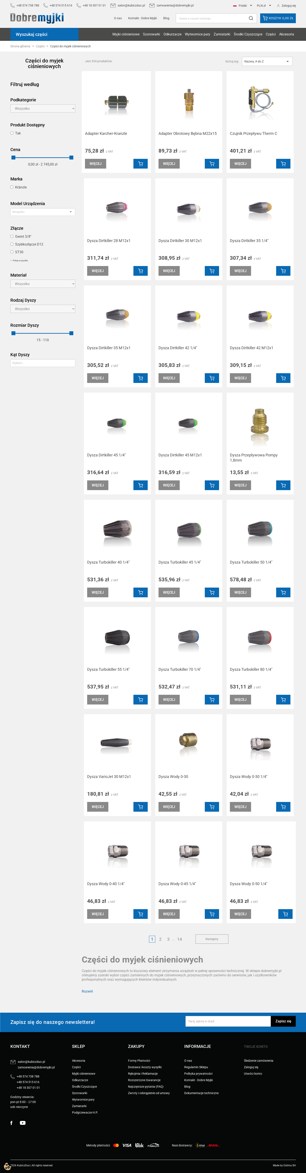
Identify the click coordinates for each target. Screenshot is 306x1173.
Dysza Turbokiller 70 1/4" (180, 669)
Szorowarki (151, 34)
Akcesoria (286, 34)
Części (271, 34)
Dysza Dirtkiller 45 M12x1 (180, 455)
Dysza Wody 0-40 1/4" (106, 883)
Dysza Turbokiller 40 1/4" (108, 562)
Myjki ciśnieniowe (125, 34)
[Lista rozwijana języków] (243, 5)
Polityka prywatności (198, 1073)
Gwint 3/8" (23, 236)
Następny (211, 939)
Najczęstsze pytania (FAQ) (145, 1086)
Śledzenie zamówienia (258, 1060)
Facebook (15, 1123)
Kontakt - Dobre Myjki (198, 1080)
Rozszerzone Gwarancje (144, 1080)
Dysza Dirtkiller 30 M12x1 (180, 240)
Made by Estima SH (284, 1165)
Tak (18, 133)
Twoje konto (256, 1047)
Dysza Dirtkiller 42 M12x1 (251, 348)
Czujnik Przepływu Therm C (253, 133)
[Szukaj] (216, 18)
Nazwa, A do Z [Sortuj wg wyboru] (267, 61)
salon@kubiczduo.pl (131, 5)
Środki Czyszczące (248, 34)
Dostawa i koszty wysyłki (145, 1067)
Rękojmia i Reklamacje (143, 1073)
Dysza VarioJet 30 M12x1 (109, 776)
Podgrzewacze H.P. (85, 1112)
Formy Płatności (139, 1060)
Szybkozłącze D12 (29, 244)
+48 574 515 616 (61, 5)
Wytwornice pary (197, 34)
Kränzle (21, 187)
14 (179, 939)
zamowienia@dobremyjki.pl (175, 5)
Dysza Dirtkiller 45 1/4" (106, 455)
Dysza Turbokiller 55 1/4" (108, 669)
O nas (118, 18)
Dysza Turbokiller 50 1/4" (251, 562)
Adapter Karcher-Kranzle (106, 133)
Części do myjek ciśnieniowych (44, 63)
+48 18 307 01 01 (94, 5)
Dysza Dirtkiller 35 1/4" (249, 240)
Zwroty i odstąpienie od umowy (149, 1093)
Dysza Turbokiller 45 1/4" (180, 562)
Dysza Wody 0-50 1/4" (249, 883)
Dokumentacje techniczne (201, 1093)
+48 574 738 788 (27, 5)
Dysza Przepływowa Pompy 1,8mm (254, 457)
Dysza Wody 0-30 (173, 776)
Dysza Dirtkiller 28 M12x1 (109, 240)
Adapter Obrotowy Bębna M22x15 (188, 133)
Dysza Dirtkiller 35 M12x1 (109, 348)
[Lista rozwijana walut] (265, 5)
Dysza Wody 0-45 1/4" (177, 883)
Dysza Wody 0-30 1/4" (249, 776)
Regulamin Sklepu (196, 1067)
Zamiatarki (222, 34)
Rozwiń (87, 991)
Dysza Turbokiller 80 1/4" (251, 669)
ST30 (19, 252)
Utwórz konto (253, 1073)
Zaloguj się (251, 1067)
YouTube (24, 1123)
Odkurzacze (172, 34)
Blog (166, 18)
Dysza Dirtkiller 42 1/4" (178, 348)
